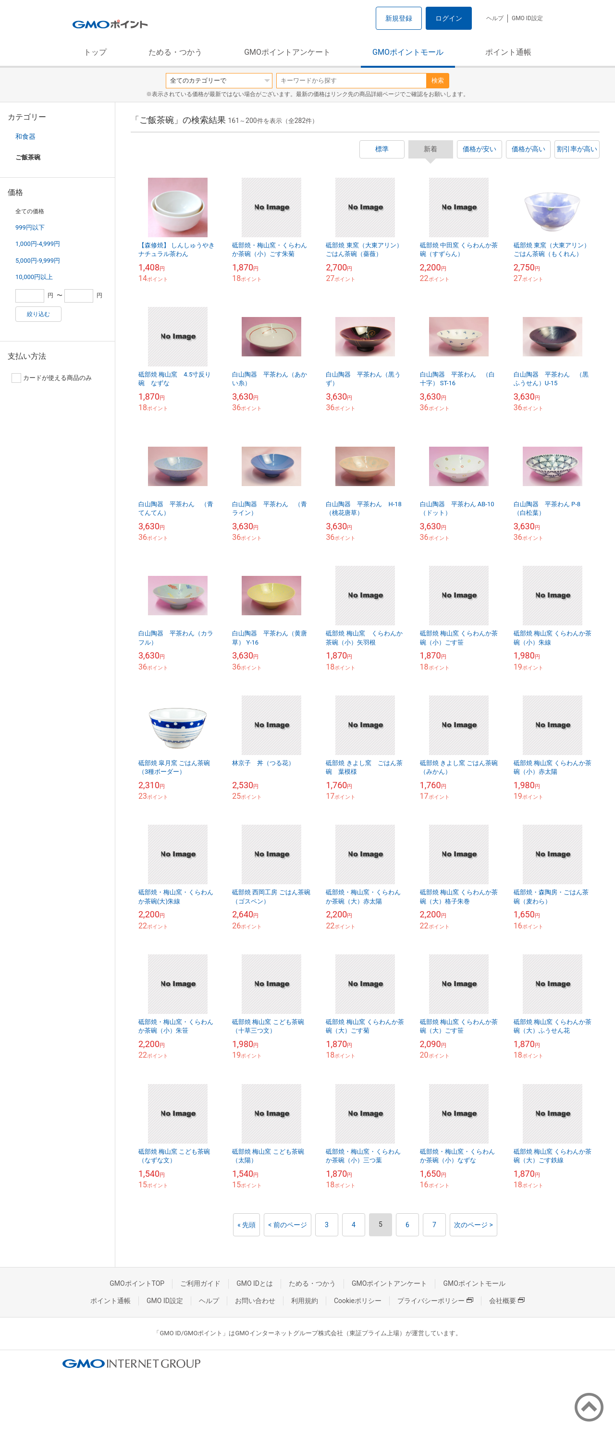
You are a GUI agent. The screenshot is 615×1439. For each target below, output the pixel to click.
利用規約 (304, 1301)
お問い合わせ (255, 1301)
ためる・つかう (175, 52)
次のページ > (473, 1225)
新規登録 (398, 18)
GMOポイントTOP (137, 1283)
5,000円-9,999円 (37, 260)
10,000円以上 (34, 276)
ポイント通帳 (508, 52)
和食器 (25, 136)
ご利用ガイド (200, 1283)
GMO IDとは (254, 1283)
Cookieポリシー (357, 1301)
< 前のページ (287, 1225)
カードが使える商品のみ (52, 378)
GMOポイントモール (407, 52)
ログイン (448, 18)
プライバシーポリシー (435, 1301)
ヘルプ (495, 18)
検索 (437, 80)
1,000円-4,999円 (37, 243)
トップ (95, 52)
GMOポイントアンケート (287, 52)
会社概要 (507, 1301)
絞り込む (38, 314)
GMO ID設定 (527, 18)
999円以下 (30, 227)
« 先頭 (246, 1225)
